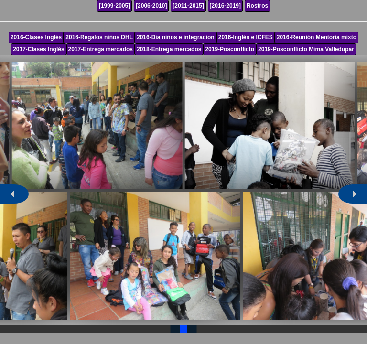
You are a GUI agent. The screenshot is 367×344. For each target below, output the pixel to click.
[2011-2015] (188, 5)
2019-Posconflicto (229, 49)
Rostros (257, 5)
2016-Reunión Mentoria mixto (316, 37)
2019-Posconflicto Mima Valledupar (306, 49)
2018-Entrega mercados (169, 49)
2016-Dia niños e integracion (176, 37)
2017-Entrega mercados (100, 49)
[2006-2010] (151, 5)
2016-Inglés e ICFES (245, 37)
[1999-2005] (114, 5)
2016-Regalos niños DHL (99, 37)
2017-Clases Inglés (38, 49)
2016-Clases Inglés (36, 37)
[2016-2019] (225, 5)
